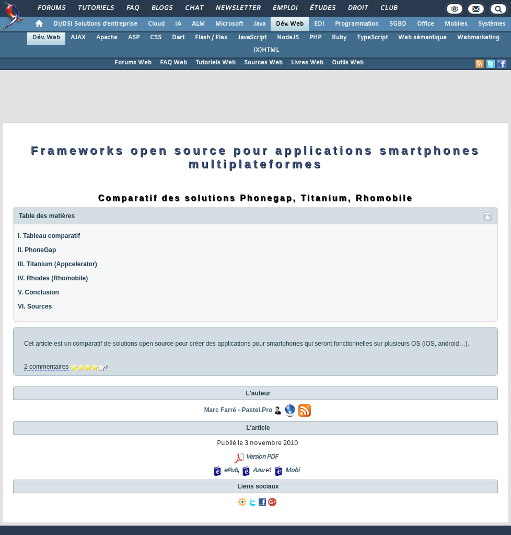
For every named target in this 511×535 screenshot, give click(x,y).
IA (178, 24)
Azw (258, 470)
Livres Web (307, 62)
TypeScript (372, 37)
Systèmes (492, 24)
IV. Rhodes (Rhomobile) (53, 278)
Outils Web (348, 62)
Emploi (284, 8)
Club (388, 8)
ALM (198, 24)
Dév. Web (290, 24)
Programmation (357, 24)
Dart (178, 37)
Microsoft (229, 24)
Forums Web (133, 62)
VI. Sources (35, 306)
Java (259, 24)
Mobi (292, 470)
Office (425, 24)
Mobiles (456, 24)
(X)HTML (266, 50)
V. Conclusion (38, 292)
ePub (231, 470)
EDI (319, 24)
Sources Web (263, 62)
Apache (107, 37)
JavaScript (252, 37)
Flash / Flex (211, 37)
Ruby (339, 37)
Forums (51, 8)
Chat (193, 8)
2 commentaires (46, 366)
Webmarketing (478, 37)
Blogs (161, 8)
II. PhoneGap (37, 250)
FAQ (132, 8)
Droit (357, 8)
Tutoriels (95, 8)
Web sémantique (422, 37)
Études (322, 8)
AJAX (78, 37)
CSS (155, 37)
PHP (315, 37)
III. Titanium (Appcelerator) (57, 264)
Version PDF (261, 457)
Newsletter (237, 8)
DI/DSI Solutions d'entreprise (95, 24)
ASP (134, 37)
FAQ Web (173, 62)
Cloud (156, 24)
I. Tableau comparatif (49, 236)
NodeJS (288, 37)
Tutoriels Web (215, 62)
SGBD (398, 24)
